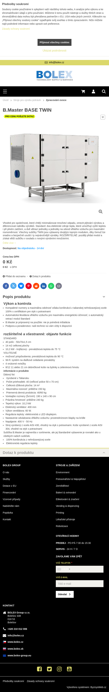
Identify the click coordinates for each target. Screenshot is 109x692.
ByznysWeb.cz (98, 687)
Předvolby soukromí (13, 681)
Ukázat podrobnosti (54, 50)
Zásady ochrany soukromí (41, 681)
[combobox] (63, 569)
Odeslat (62, 594)
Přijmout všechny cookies (54, 42)
